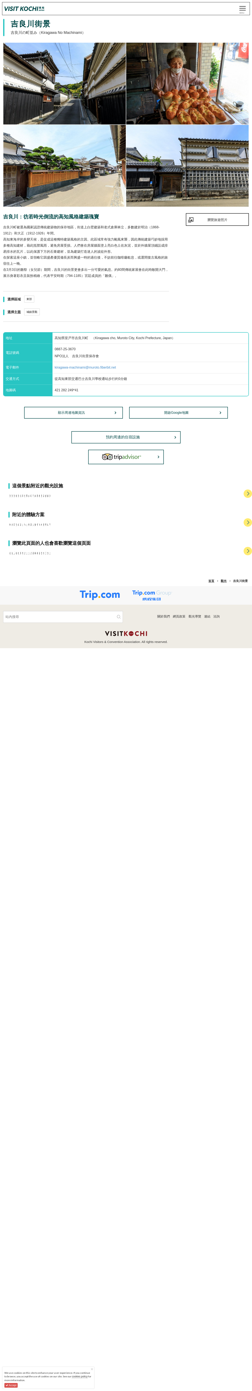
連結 (207, 1335)
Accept (11, 1385)
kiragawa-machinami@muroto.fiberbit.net (85, 367)
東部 (29, 299)
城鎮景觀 (31, 311)
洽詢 (216, 1335)
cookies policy (80, 1376)
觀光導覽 (195, 1335)
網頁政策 (179, 1335)
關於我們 (163, 1335)
